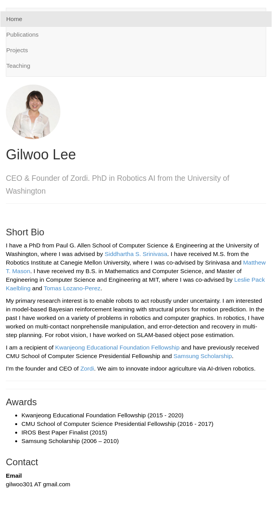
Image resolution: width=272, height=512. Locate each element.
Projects (17, 50)
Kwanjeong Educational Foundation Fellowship (117, 347)
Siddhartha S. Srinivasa (136, 254)
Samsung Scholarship (202, 356)
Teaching (18, 65)
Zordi (87, 368)
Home (14, 19)
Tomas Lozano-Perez (72, 288)
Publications (22, 34)
